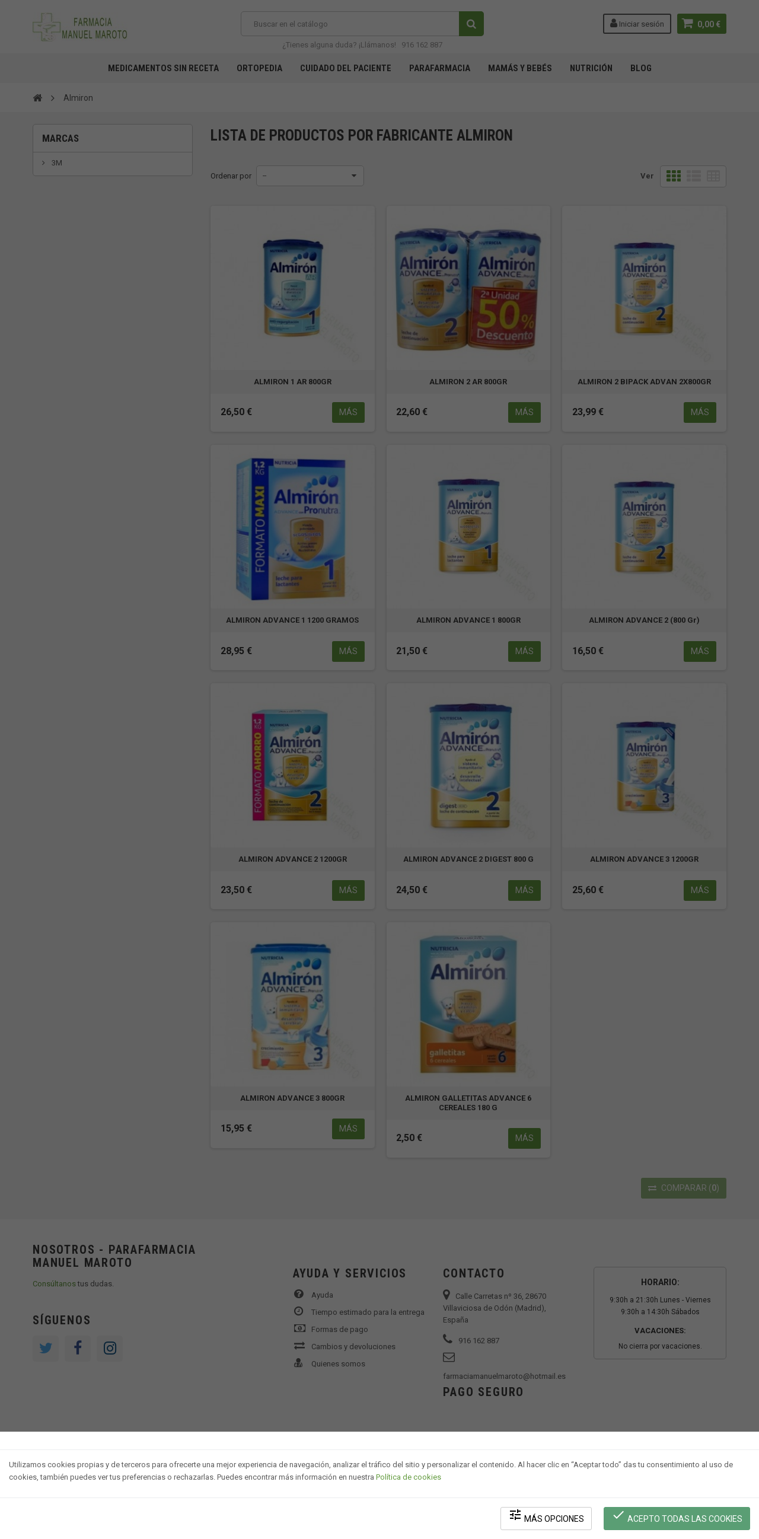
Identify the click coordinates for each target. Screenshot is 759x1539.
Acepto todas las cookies (676, 1516)
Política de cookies (408, 1477)
